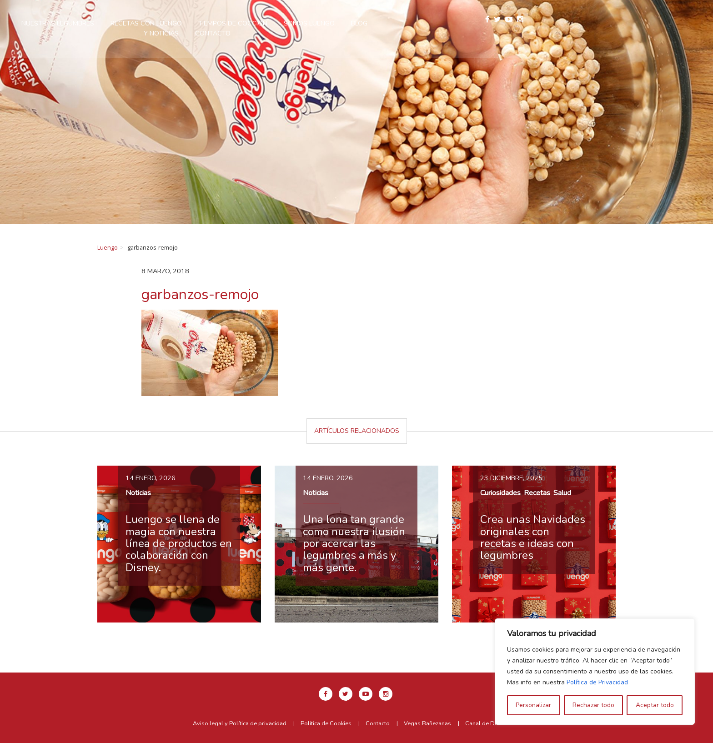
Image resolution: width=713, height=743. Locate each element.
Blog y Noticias (491, 23)
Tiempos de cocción (347, 23)
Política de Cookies (326, 723)
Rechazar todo (593, 705)
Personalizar (533, 705)
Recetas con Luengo (260, 23)
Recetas (537, 493)
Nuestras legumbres (172, 23)
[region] (595, 671)
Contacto (327, 33)
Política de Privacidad (597, 682)
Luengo (107, 247)
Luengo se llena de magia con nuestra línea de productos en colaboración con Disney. (179, 543)
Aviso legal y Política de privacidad (239, 723)
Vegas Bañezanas (427, 723)
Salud (562, 493)
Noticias (138, 493)
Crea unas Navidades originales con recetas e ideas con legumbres (532, 537)
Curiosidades (500, 493)
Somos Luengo (423, 23)
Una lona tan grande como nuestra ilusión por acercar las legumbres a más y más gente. (354, 543)
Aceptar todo (655, 705)
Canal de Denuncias (491, 723)
